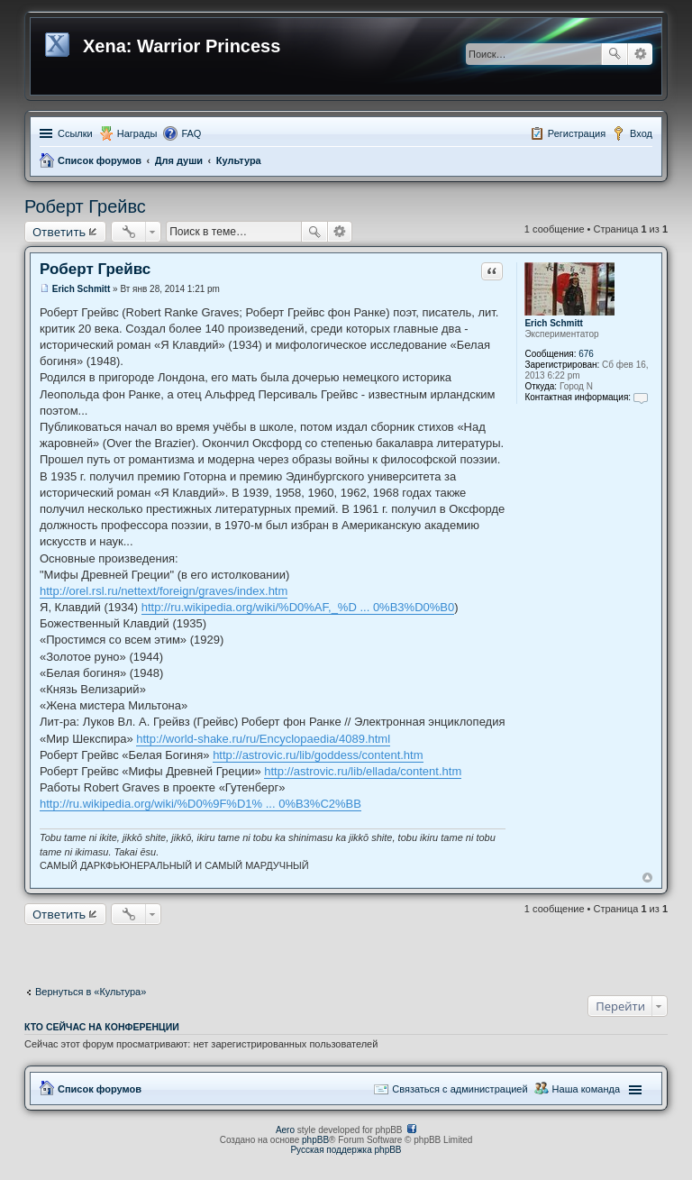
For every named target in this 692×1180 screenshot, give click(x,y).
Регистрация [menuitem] (577, 133)
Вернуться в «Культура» (90, 991)
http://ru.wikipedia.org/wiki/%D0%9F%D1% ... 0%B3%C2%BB (200, 803)
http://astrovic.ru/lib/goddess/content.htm (318, 755)
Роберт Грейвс (85, 206)
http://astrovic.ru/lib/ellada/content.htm (362, 771)
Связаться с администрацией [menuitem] (459, 1089)
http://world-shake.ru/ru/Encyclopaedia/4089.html (263, 739)
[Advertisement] (346, 951)
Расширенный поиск (640, 54)
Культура (238, 160)
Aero (285, 1130)
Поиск (614, 54)
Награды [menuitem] (137, 133)
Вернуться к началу (647, 878)
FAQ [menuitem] (191, 133)
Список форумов (99, 160)
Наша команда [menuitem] (586, 1089)
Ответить (59, 232)
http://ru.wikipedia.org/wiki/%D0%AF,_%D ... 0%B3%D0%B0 (298, 607)
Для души (179, 160)
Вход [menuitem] (641, 133)
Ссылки (75, 133)
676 (586, 354)
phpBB (315, 1140)
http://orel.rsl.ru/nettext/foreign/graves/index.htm (163, 591)
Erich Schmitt (553, 323)
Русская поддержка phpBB (345, 1150)
